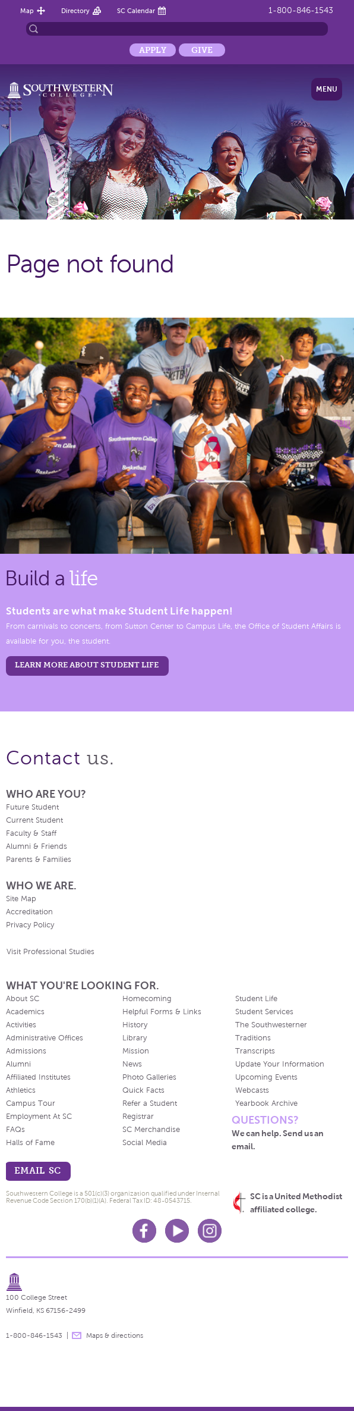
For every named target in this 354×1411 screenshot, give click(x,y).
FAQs (15, 1129)
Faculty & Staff (31, 833)
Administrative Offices (44, 1038)
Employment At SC (39, 1116)
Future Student (32, 807)
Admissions (26, 1051)
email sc (37, 1170)
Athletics (21, 1090)
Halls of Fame (30, 1143)
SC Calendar (136, 10)
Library (134, 1038)
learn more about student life (87, 664)
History (134, 1025)
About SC (22, 999)
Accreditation (29, 912)
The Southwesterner (271, 1025)
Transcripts (255, 1051)
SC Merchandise (151, 1129)
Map (27, 10)
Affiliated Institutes (38, 1077)
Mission (135, 1051)
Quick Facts (143, 1090)
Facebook (144, 1231)
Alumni (18, 1064)
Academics (25, 1012)
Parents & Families (38, 859)
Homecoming (147, 999)
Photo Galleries (149, 1077)
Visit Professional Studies (50, 952)
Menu (326, 89)
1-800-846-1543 (300, 10)
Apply (152, 50)
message (76, 1335)
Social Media (144, 1143)
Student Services (264, 1012)
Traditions (253, 1038)
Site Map (21, 899)
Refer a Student (149, 1103)
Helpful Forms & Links (161, 1012)
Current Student (34, 820)
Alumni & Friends (36, 846)
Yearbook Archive (266, 1103)
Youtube (177, 1231)
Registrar (138, 1116)
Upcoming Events (266, 1077)
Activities (21, 1025)
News (132, 1064)
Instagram (210, 1231)
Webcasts (252, 1090)
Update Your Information (279, 1064)
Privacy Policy (30, 925)
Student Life (256, 999)
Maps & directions (114, 1335)
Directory (75, 10)
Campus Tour (30, 1103)
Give (202, 50)
